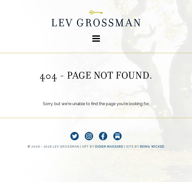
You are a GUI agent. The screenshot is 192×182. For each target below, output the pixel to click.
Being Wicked (152, 146)
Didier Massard (109, 146)
